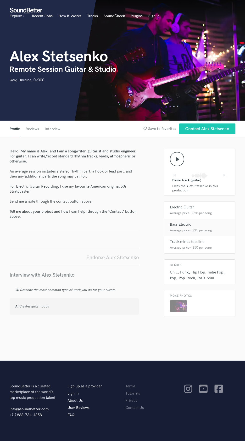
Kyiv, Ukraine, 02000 (27, 80)
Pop (173, 278)
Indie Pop (215, 272)
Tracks (92, 16)
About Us (75, 400)
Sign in (154, 16)
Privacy (131, 400)
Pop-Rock (187, 278)
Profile (15, 129)
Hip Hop (198, 272)
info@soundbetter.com (29, 409)
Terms (130, 386)
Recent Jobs (42, 16)
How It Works (69, 16)
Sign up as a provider (84, 386)
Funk (184, 272)
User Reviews (78, 408)
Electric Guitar (182, 207)
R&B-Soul (206, 278)
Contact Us (134, 408)
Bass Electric (180, 224)
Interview (52, 129)
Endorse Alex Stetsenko (112, 258)
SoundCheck (114, 16)
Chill (174, 272)
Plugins (137, 16)
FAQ (71, 415)
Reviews (32, 129)
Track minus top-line (187, 242)
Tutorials (132, 393)
